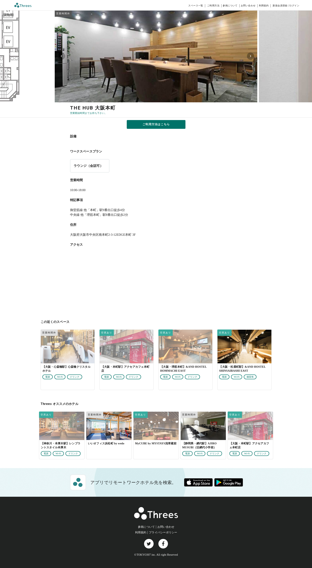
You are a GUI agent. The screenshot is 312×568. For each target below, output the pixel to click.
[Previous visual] (61, 56)
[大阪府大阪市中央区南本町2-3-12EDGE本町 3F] (156, 282)
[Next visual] (250, 56)
